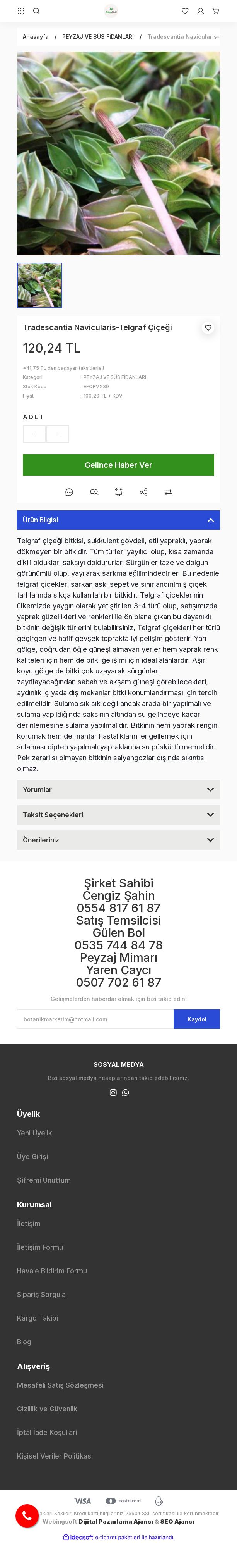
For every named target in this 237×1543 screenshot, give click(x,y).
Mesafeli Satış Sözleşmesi (60, 1385)
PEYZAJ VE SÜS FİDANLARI (115, 377)
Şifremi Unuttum (44, 1180)
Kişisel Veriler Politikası (55, 1456)
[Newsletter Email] (118, 1019)
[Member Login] (197, 11)
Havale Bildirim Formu (52, 1271)
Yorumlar (37, 790)
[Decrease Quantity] (34, 434)
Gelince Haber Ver (118, 465)
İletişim (29, 1223)
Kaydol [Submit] (197, 1019)
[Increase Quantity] (57, 434)
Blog (24, 1342)
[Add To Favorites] (208, 328)
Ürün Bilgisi (40, 520)
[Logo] (111, 11)
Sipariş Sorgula (41, 1294)
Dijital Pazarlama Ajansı (115, 1521)
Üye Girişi (32, 1156)
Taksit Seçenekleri (53, 815)
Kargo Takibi (37, 1318)
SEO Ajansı (177, 1521)
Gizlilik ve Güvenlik (47, 1409)
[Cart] (212, 11)
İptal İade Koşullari (47, 1432)
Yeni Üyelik (34, 1133)
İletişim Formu (40, 1247)
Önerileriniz (41, 840)
